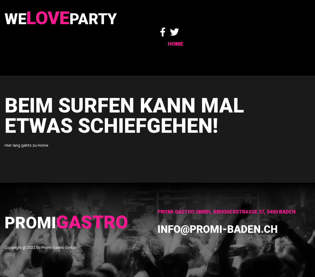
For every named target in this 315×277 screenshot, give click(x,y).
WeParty (67, 20)
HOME (302, 26)
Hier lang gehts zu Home (26, 145)
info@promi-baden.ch (228, 228)
